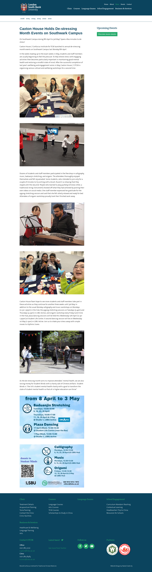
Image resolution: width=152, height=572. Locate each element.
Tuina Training (25, 510)
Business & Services (123, 8)
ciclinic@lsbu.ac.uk (27, 559)
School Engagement (105, 8)
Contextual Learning (115, 507)
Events (123, 4)
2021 (50, 18)
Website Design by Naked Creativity (121, 566)
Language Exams (89, 8)
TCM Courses (54, 510)
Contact (129, 4)
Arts (21, 533)
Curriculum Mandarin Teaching (119, 504)
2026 (22, 18)
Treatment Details (27, 504)
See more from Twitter (57, 548)
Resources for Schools (115, 513)
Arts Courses (54, 507)
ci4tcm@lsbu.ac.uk (27, 551)
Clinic (69, 8)
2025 (28, 18)
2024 (33, 18)
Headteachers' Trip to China (117, 510)
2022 (44, 18)
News (117, 4)
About (112, 4)
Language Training (27, 530)
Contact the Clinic (27, 513)
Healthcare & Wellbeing (29, 527)
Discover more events (107, 34)
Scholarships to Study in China (60, 513)
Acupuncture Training (28, 507)
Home (106, 4)
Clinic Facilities (25, 516)
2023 (39, 18)
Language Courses (56, 504)
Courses (77, 8)
